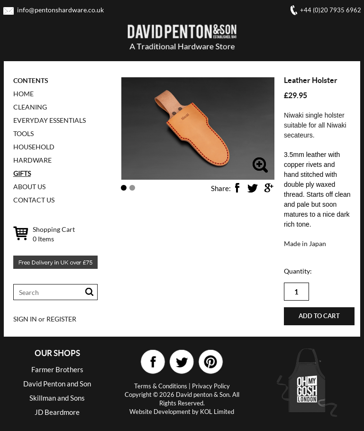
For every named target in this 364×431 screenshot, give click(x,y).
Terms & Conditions (160, 386)
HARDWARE (32, 160)
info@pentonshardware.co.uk (60, 10)
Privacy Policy (211, 386)
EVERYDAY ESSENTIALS (49, 120)
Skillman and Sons (57, 398)
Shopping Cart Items (54, 234)
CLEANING (30, 107)
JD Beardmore (57, 412)
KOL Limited (217, 411)
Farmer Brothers (57, 369)
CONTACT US (34, 200)
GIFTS (22, 173)
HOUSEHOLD (34, 147)
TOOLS (23, 133)
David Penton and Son (57, 383)
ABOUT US (29, 187)
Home (23, 94)
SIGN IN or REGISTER (44, 319)
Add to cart (319, 316)
